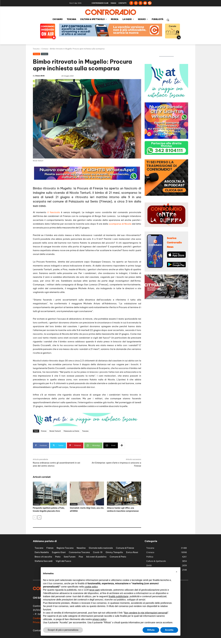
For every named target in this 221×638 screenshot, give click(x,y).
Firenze (44, 431)
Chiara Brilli (40, 76)
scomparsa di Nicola (120, 223)
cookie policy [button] (91, 586)
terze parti (94, 590)
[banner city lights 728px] (87, 179)
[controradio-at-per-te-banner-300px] (166, 99)
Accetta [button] (169, 630)
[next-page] (39, 517)
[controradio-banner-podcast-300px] (166, 195)
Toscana (36, 48)
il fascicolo (53, 212)
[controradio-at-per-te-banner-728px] (86, 425)
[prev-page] (35, 517)
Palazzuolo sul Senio (71, 431)
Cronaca (44, 48)
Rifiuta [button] (151, 630)
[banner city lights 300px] (166, 138)
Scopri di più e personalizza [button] (63, 630)
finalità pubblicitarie (118, 596)
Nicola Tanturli (55, 431)
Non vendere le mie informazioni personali (146, 612)
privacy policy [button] (99, 619)
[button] (168, 20)
